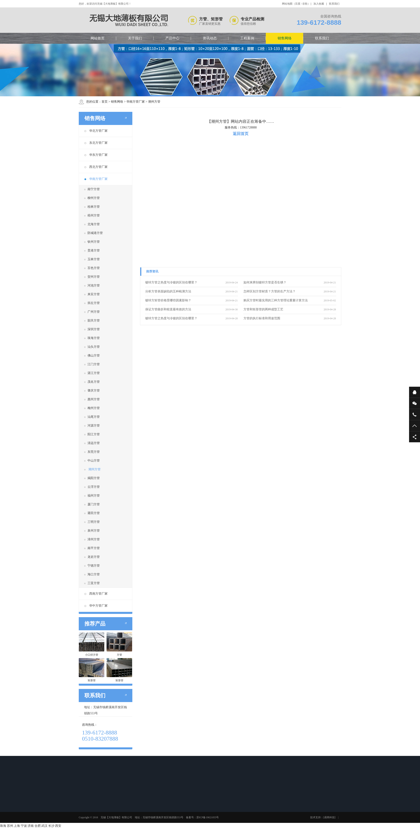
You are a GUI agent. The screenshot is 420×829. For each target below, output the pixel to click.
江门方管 (94, 364)
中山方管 (94, 460)
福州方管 (94, 495)
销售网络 (285, 38)
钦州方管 (94, 241)
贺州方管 (94, 276)
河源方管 (94, 425)
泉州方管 (94, 530)
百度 (297, 3)
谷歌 (305, 3)
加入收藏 (318, 3)
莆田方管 (94, 513)
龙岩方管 (94, 557)
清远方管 (94, 443)
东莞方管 (94, 451)
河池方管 (94, 285)
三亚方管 (94, 583)
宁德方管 (94, 565)
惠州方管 (94, 399)
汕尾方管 (94, 416)
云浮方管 (94, 486)
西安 (58, 825)
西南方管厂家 (96, 593)
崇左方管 (94, 303)
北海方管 (94, 224)
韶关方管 (94, 320)
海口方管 (94, 574)
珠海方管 (94, 338)
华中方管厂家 (96, 605)
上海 (17, 825)
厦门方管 (94, 504)
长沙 (51, 825)
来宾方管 (94, 294)
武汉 (44, 825)
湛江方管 (94, 373)
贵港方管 (94, 250)
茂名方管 (94, 381)
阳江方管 (94, 434)
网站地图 (287, 3)
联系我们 (334, 3)
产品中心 (172, 38)
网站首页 (98, 38)
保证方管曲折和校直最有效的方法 (168, 309)
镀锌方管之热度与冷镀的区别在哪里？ (171, 282)
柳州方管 (94, 198)
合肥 (38, 825)
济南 (31, 825)
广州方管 (94, 311)
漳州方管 (94, 539)
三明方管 (94, 521)
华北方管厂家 (96, 130)
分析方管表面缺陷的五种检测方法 (168, 291)
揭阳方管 (94, 478)
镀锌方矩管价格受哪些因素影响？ (168, 300)
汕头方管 (94, 346)
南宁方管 (94, 189)
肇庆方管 (94, 390)
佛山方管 (94, 355)
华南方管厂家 (135, 101)
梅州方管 (94, 408)
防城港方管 (95, 233)
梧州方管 (94, 215)
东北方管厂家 (96, 142)
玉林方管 (94, 259)
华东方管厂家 (96, 154)
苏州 (10, 825)
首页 (105, 101)
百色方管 (94, 268)
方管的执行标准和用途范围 (261, 318)
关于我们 (135, 38)
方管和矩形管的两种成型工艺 (263, 309)
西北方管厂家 (96, 167)
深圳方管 (94, 329)
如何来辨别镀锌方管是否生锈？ (264, 282)
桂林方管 (94, 206)
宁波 (24, 825)
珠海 (3, 825)
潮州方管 (154, 101)
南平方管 (94, 548)
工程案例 (247, 38)
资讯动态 (210, 38)
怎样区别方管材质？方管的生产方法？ (269, 291)
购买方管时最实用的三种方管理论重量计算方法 (275, 300)
